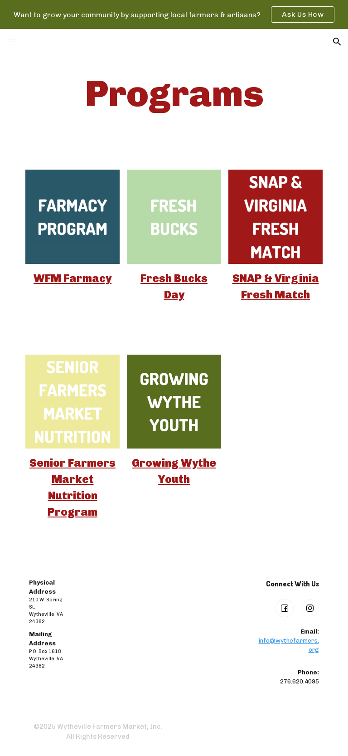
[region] (174, 14)
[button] (11, 41)
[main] (173, 93)
